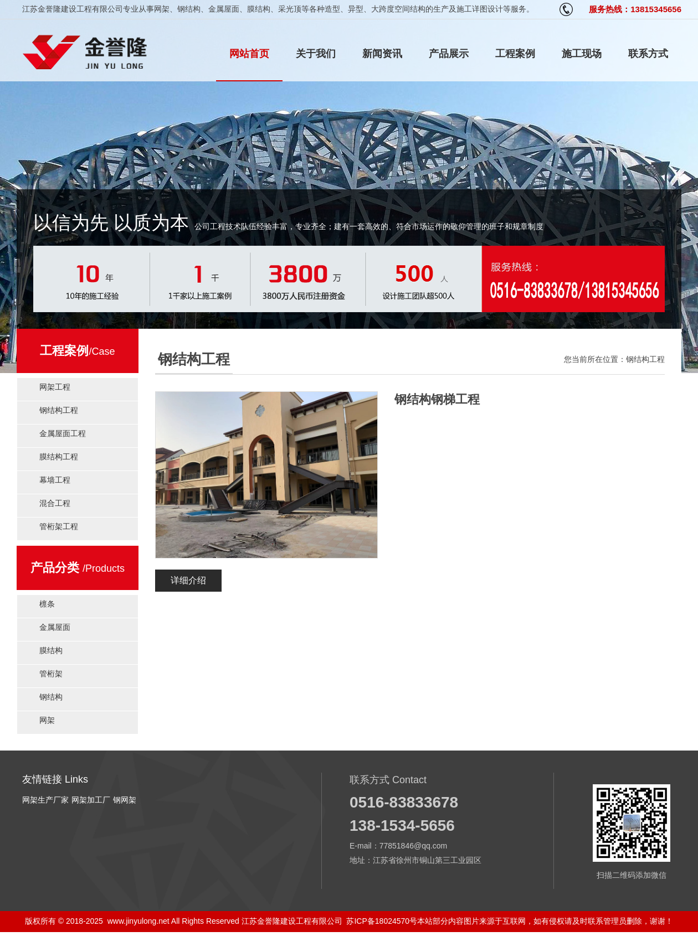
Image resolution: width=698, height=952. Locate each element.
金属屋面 (54, 627)
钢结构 (51, 696)
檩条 (47, 603)
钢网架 (124, 799)
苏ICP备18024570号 (381, 921)
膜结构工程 (58, 456)
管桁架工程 (58, 526)
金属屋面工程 (62, 433)
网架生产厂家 (45, 799)
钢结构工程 (58, 410)
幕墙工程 (54, 479)
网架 (47, 720)
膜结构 (51, 650)
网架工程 (54, 386)
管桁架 (51, 673)
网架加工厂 (90, 799)
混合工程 (54, 503)
